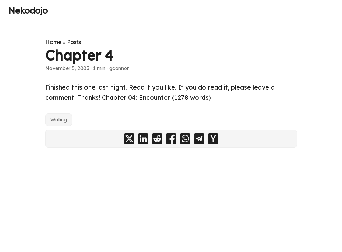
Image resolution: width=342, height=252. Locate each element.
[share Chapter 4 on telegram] (199, 138)
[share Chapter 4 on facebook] (171, 138)
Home (53, 42)
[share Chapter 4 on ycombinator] (213, 138)
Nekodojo (28, 10)
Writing (58, 120)
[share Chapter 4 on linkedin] (143, 138)
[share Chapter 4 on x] (129, 138)
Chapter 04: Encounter (136, 97)
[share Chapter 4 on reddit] (157, 138)
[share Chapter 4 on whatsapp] (185, 138)
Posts (74, 42)
